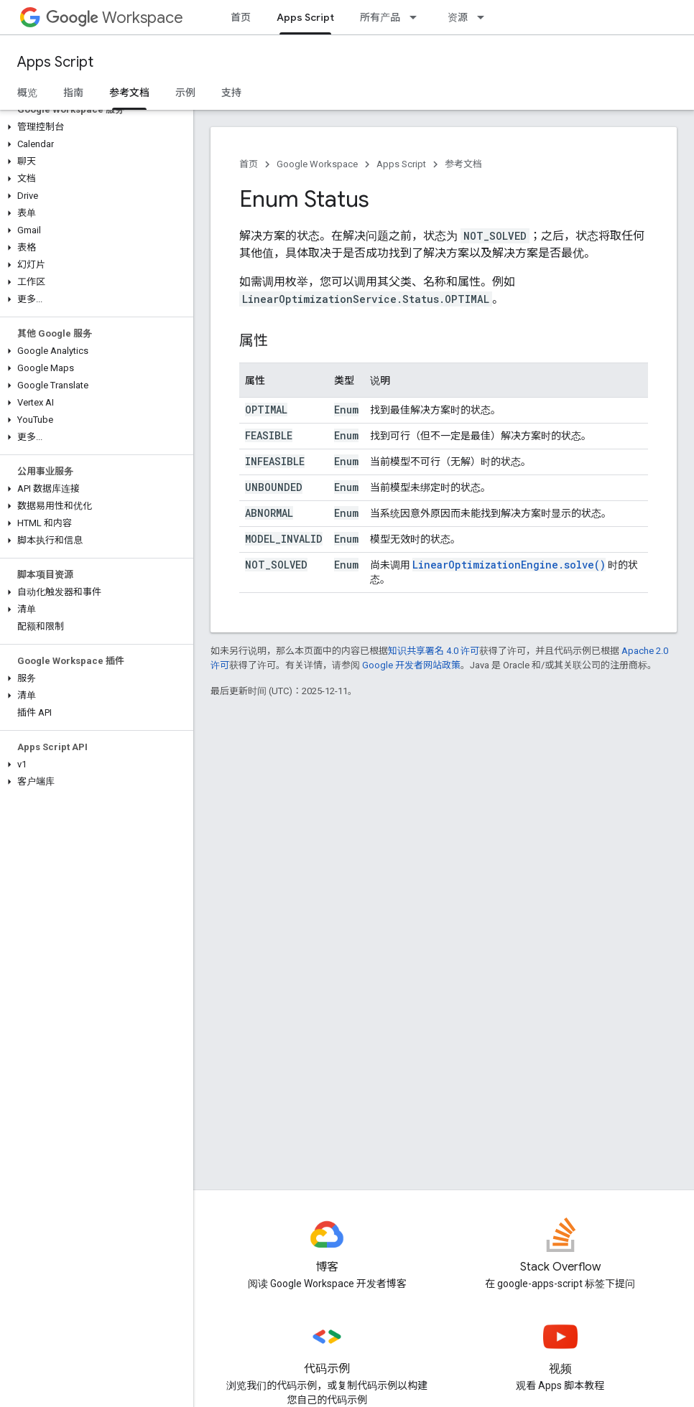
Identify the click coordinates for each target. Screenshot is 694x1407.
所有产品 (380, 17)
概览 (27, 92)
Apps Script (55, 62)
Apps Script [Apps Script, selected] (305, 17)
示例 (185, 92)
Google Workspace (317, 164)
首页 (241, 17)
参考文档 (463, 164)
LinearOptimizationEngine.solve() (509, 564)
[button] (94, 127)
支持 (231, 92)
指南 (73, 92)
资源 (458, 17)
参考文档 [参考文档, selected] (129, 92)
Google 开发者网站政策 (411, 665)
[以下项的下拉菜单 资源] (485, 17)
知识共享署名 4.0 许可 (433, 650)
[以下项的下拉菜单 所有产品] (417, 17)
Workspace (114, 17)
